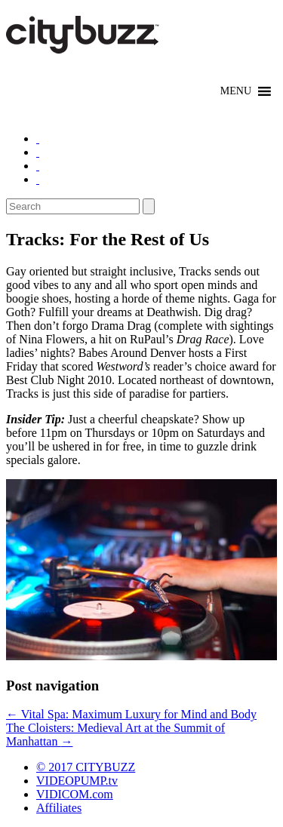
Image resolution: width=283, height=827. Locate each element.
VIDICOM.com (74, 794)
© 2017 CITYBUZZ (85, 767)
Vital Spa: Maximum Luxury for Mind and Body (131, 714)
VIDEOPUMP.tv (77, 780)
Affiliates (59, 807)
